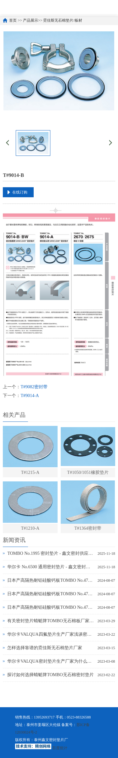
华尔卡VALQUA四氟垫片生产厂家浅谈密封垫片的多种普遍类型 (50, 634)
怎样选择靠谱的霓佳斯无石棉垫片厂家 (44, 647)
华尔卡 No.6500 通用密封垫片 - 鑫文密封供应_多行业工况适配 (50, 567)
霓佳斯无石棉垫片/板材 (62, 20)
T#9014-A (29, 395)
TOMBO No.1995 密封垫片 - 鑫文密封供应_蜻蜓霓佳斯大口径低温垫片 (50, 553)
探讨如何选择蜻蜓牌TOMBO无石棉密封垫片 (50, 674)
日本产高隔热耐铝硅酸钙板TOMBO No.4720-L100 (50, 593)
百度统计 (59, 748)
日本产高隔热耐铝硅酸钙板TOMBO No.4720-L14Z (50, 607)
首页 (13, 20)
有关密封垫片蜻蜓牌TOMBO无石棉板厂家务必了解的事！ (50, 620)
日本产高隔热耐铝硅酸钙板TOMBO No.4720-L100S (50, 580)
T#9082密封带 (34, 386)
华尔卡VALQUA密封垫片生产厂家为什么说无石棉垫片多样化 (50, 661)
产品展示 (30, 20)
